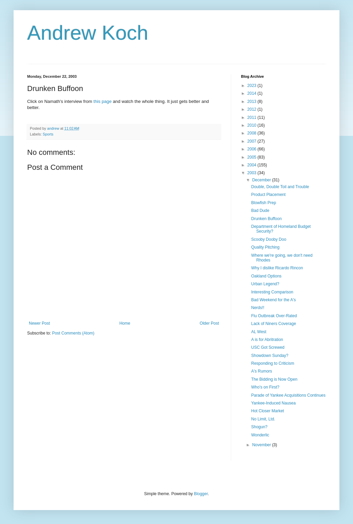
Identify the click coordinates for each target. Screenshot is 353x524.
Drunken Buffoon (266, 218)
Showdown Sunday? (269, 355)
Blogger (201, 493)
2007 (252, 141)
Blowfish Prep (263, 202)
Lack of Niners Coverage (273, 323)
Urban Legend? (265, 284)
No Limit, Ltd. (263, 419)
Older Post (209, 323)
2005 (252, 157)
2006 (252, 149)
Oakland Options (266, 276)
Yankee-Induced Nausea (273, 403)
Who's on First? (265, 387)
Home (124, 323)
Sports (48, 134)
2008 (252, 133)
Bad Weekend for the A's (273, 299)
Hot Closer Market (267, 411)
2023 (252, 85)
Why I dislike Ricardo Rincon (277, 268)
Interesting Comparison (272, 292)
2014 (252, 93)
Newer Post (39, 323)
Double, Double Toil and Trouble (280, 186)
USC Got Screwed (267, 347)
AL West (258, 331)
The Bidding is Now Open (274, 379)
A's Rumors (261, 371)
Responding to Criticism (272, 363)
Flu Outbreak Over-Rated (274, 315)
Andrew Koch (87, 32)
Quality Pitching (265, 247)
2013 (252, 101)
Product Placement (268, 194)
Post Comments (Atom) (73, 333)
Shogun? (259, 426)
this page (102, 101)
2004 (252, 165)
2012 (252, 109)
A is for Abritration (267, 339)
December (262, 180)
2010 (252, 125)
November (262, 444)
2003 (252, 172)
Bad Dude (260, 210)
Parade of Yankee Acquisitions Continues (288, 395)
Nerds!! (257, 307)
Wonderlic (260, 435)
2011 (252, 117)
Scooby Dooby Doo (268, 239)
